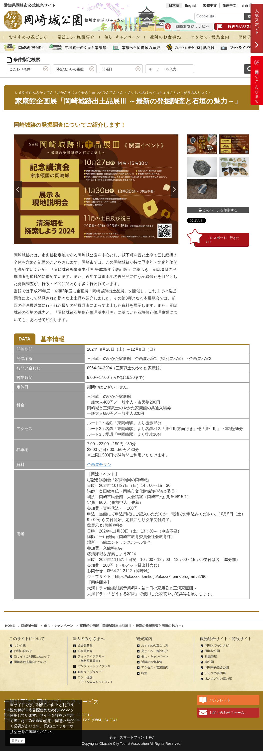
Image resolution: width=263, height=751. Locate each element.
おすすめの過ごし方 (154, 645)
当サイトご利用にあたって (32, 656)
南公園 (209, 662)
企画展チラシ (99, 464)
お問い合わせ (23, 651)
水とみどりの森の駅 (218, 678)
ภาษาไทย (249, 5)
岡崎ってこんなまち (256, 80)
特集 (144, 673)
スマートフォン (132, 737)
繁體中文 (210, 5)
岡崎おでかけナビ (217, 645)
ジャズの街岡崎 (215, 673)
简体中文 (229, 5)
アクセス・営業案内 (154, 667)
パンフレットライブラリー (96, 666)
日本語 (174, 5)
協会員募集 (85, 645)
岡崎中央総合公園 (217, 667)
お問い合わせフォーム (226, 713)
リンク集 (20, 645)
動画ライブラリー (90, 672)
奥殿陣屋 (211, 656)
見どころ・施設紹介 (154, 651)
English (191, 5)
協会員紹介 (85, 651)
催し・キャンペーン (154, 656)
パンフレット (219, 700)
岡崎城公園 (212, 651)
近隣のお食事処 (151, 662)
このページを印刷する (218, 210)
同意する (17, 741)
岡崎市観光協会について (30, 662)
